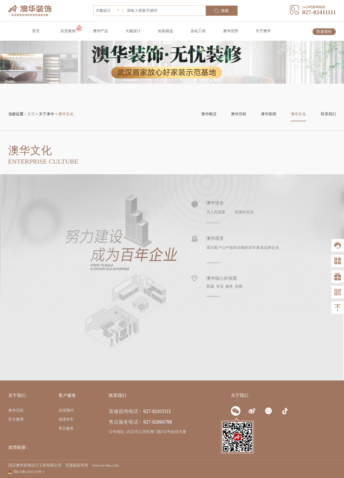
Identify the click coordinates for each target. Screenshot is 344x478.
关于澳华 (263, 31)
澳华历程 (238, 114)
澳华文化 (65, 114)
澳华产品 (100, 31)
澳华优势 (230, 31)
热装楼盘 (165, 31)
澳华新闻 (268, 114)
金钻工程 (198, 31)
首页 (36, 31)
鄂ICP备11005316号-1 (29, 472)
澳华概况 (208, 114)
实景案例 (68, 31)
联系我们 (328, 114)
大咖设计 (133, 31)
